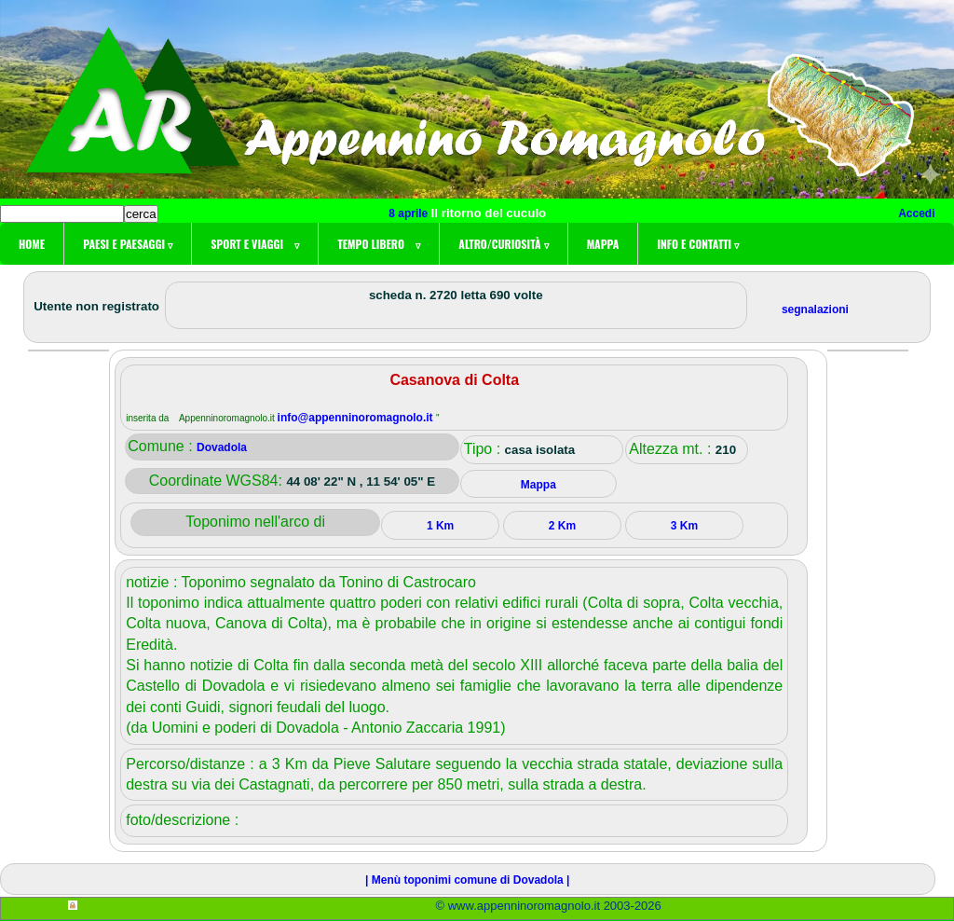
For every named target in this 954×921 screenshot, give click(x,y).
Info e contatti (698, 244)
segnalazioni (815, 309)
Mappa (603, 244)
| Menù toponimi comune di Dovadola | (467, 880)
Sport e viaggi (255, 244)
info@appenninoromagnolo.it (357, 417)
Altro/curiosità (503, 244)
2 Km (562, 525)
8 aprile (409, 213)
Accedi (916, 213)
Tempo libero (378, 244)
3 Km (684, 525)
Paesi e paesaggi (127, 244)
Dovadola (222, 447)
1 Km (440, 525)
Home (32, 244)
